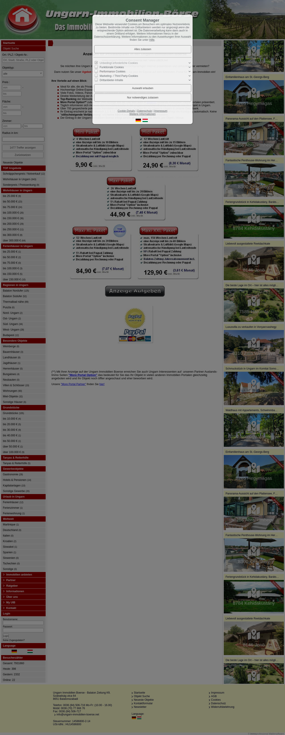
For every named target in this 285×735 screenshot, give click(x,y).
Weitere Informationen (142, 114)
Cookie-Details (126, 110)
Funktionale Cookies (112, 67)
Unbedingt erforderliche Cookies (119, 63)
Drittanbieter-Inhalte (111, 80)
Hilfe (152, 39)
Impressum (160, 110)
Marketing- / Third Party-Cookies (119, 75)
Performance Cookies (112, 71)
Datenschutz (144, 110)
